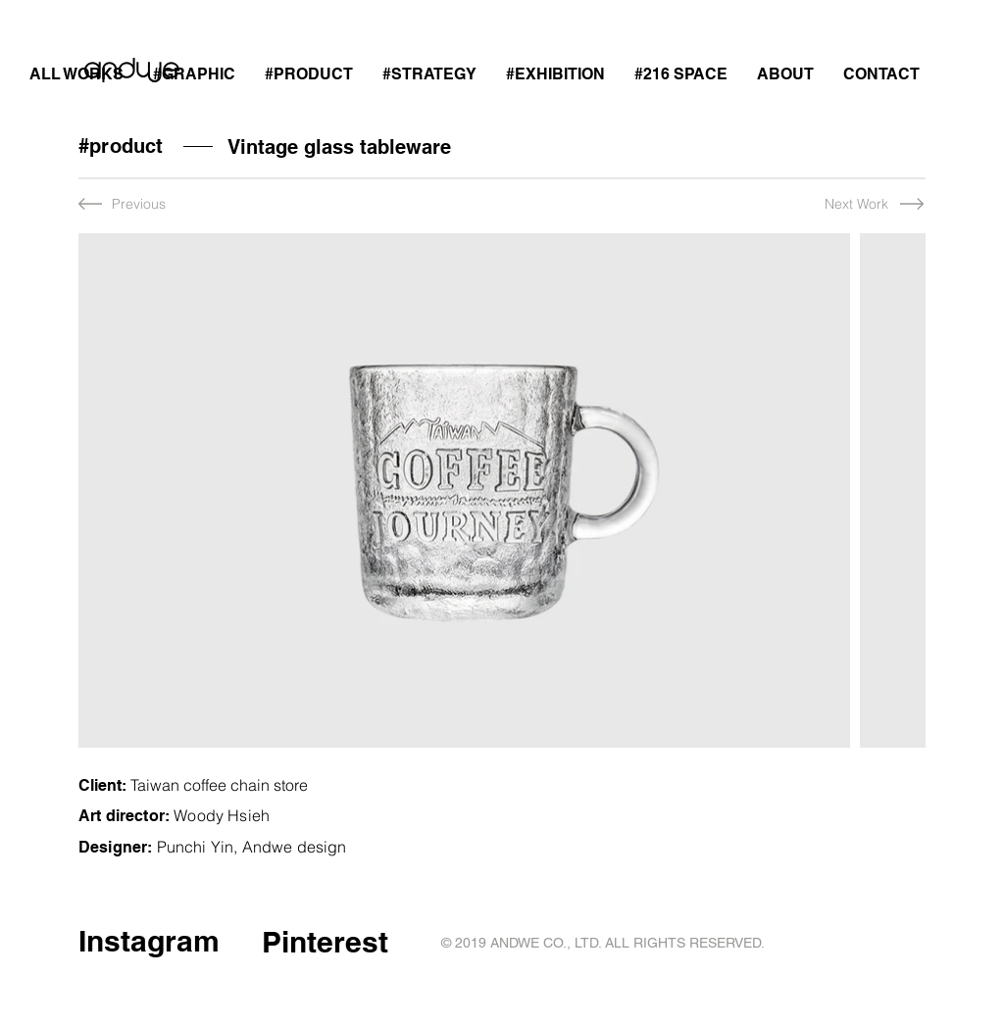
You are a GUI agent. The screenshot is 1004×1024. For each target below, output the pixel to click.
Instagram (149, 940)
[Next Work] (836, 204)
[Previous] (144, 204)
